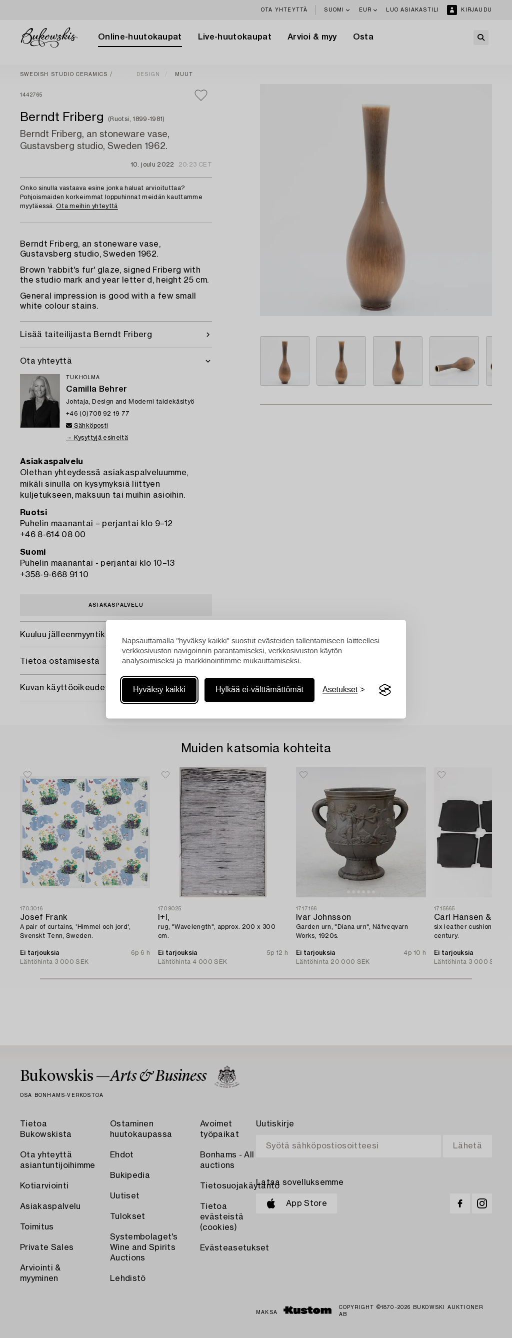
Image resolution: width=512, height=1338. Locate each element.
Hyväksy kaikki (159, 690)
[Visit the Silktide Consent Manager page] (385, 690)
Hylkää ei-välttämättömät (260, 690)
